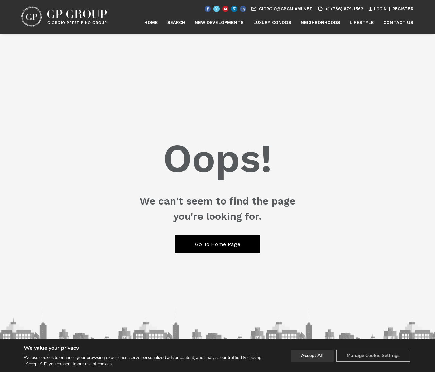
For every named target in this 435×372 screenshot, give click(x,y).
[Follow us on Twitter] (216, 9)
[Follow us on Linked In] (243, 9)
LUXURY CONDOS (272, 22)
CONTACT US (398, 22)
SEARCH (176, 22)
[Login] (377, 8)
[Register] (402, 8)
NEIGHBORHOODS (320, 22)
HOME (151, 22)
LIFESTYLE (362, 22)
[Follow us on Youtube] (225, 9)
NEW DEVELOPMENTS (219, 22)
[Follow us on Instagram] (234, 9)
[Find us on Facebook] (208, 9)
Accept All (312, 355)
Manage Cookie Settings (373, 355)
